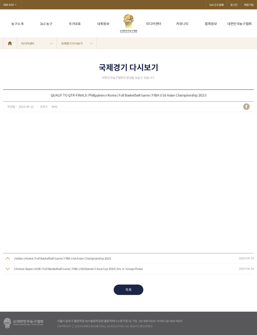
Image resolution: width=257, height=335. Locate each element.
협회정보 (211, 23)
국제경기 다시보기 (76, 43)
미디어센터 (153, 23)
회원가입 (249, 5)
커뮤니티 (182, 23)
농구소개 (17, 23)
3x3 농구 (46, 23)
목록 (128, 289)
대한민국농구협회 (239, 23)
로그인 (234, 5)
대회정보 (103, 23)
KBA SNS (10, 5)
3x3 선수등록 (216, 5)
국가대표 (75, 23)
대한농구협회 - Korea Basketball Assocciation (23, 323)
